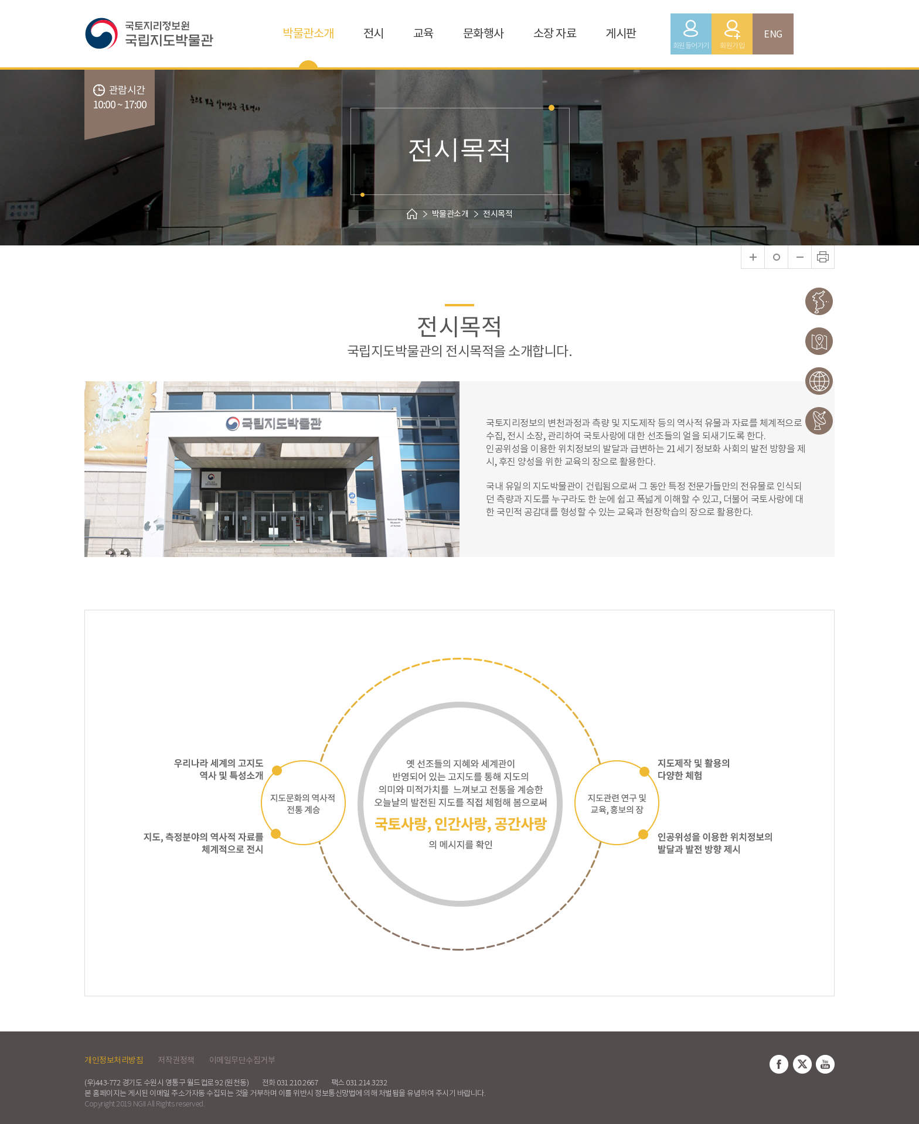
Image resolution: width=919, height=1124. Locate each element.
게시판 (621, 33)
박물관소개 (308, 33)
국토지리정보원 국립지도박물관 (166, 33)
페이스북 (779, 1064)
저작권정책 (176, 1060)
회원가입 (732, 45)
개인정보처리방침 (113, 1060)
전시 (373, 33)
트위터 (802, 1064)
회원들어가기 (691, 45)
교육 (423, 33)
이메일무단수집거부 (242, 1060)
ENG (773, 34)
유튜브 (825, 1064)
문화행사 (483, 33)
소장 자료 (555, 33)
